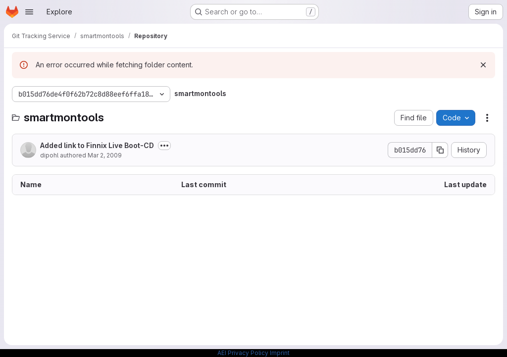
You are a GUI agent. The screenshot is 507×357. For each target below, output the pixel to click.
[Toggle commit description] (164, 145)
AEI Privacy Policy (242, 353)
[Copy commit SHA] (440, 150)
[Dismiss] (483, 65)
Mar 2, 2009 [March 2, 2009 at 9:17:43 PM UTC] (105, 155)
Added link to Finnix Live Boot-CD (97, 145)
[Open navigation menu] (29, 12)
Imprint (280, 353)
